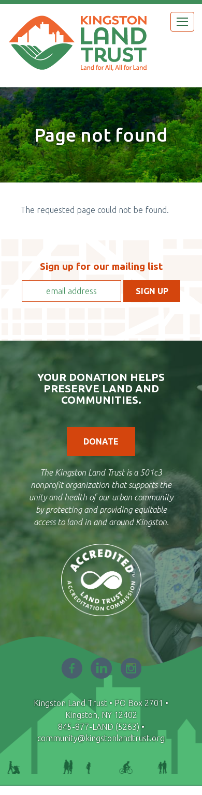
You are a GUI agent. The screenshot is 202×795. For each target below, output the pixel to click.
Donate (101, 441)
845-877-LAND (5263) (98, 726)
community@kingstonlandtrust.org (101, 738)
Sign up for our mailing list (101, 266)
